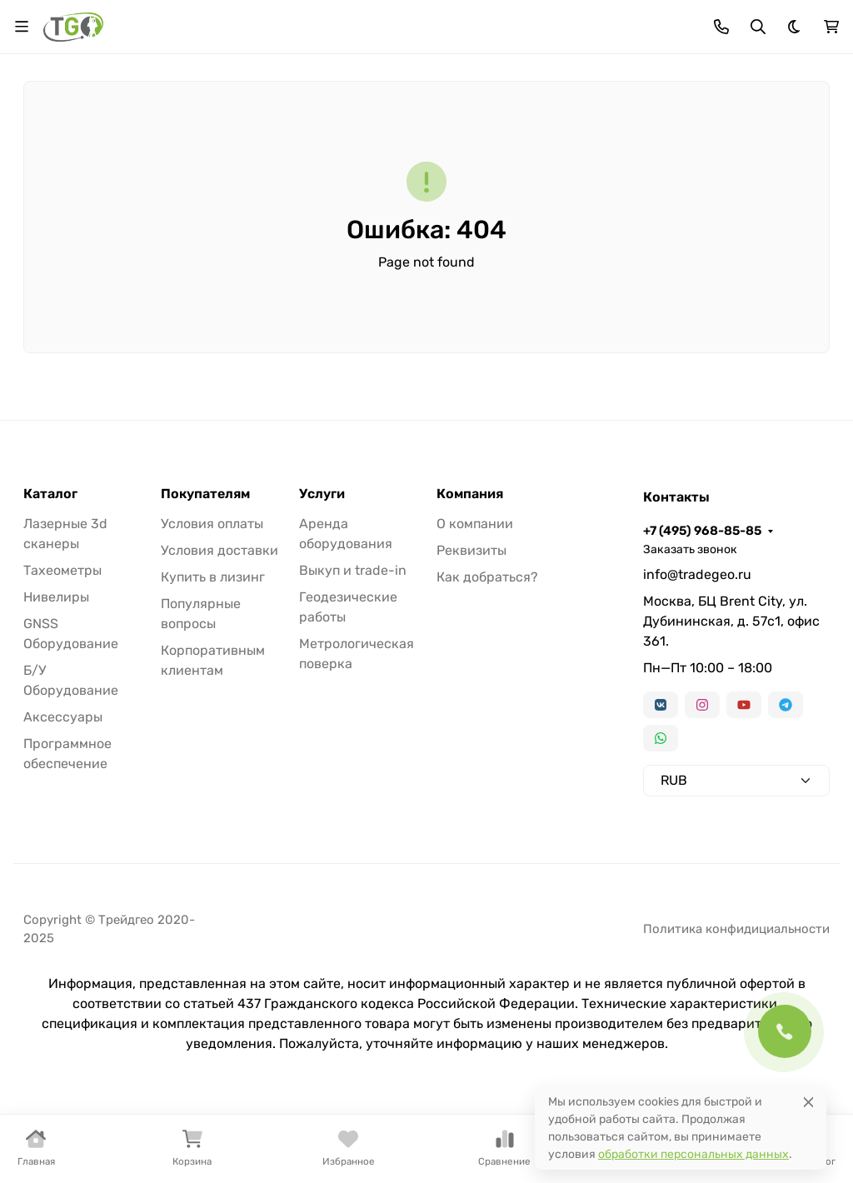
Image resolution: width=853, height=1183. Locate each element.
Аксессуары (62, 717)
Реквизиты (471, 550)
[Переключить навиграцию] (22, 26)
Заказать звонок (690, 549)
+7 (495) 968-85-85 (702, 530)
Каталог (50, 494)
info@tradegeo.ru (697, 574)
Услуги (322, 494)
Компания (469, 494)
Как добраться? (487, 577)
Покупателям (205, 494)
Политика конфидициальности (736, 928)
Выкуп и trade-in (353, 570)
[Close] (808, 1102)
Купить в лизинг (213, 577)
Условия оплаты (212, 524)
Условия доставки (219, 550)
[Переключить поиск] (758, 26)
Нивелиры (56, 597)
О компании (474, 524)
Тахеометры (62, 570)
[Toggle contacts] (721, 26)
